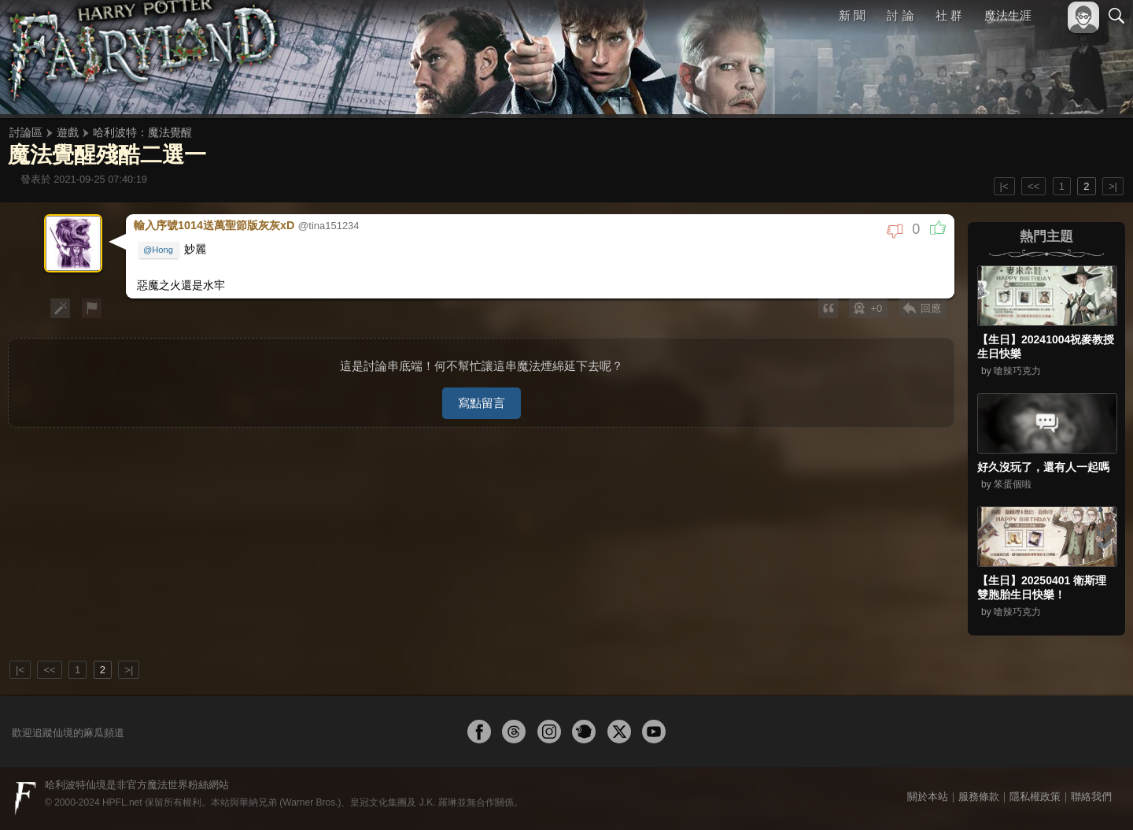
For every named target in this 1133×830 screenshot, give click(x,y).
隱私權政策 (1035, 796)
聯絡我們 (1091, 796)
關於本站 (927, 796)
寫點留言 (481, 395)
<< (1033, 186)
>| (1113, 186)
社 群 (949, 15)
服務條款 (978, 796)
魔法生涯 (1008, 15)
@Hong (159, 249)
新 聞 (852, 15)
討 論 (901, 15)
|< (1004, 186)
